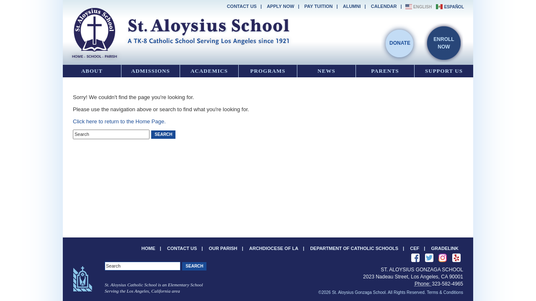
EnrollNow (443, 43)
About (92, 71)
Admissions (150, 71)
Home (148, 248)
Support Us (444, 71)
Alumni (352, 6)
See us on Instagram (442, 258)
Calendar (384, 6)
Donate (399, 43)
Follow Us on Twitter (429, 258)
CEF (414, 248)
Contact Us (242, 6)
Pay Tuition (318, 6)
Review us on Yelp (456, 258)
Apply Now (280, 6)
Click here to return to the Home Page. (119, 121)
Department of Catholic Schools (354, 248)
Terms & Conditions (445, 292)
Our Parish (223, 248)
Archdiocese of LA (273, 248)
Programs (268, 71)
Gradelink (445, 248)
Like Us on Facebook (415, 258)
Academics (209, 71)
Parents (385, 71)
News (326, 71)
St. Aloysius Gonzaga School (180, 31)
